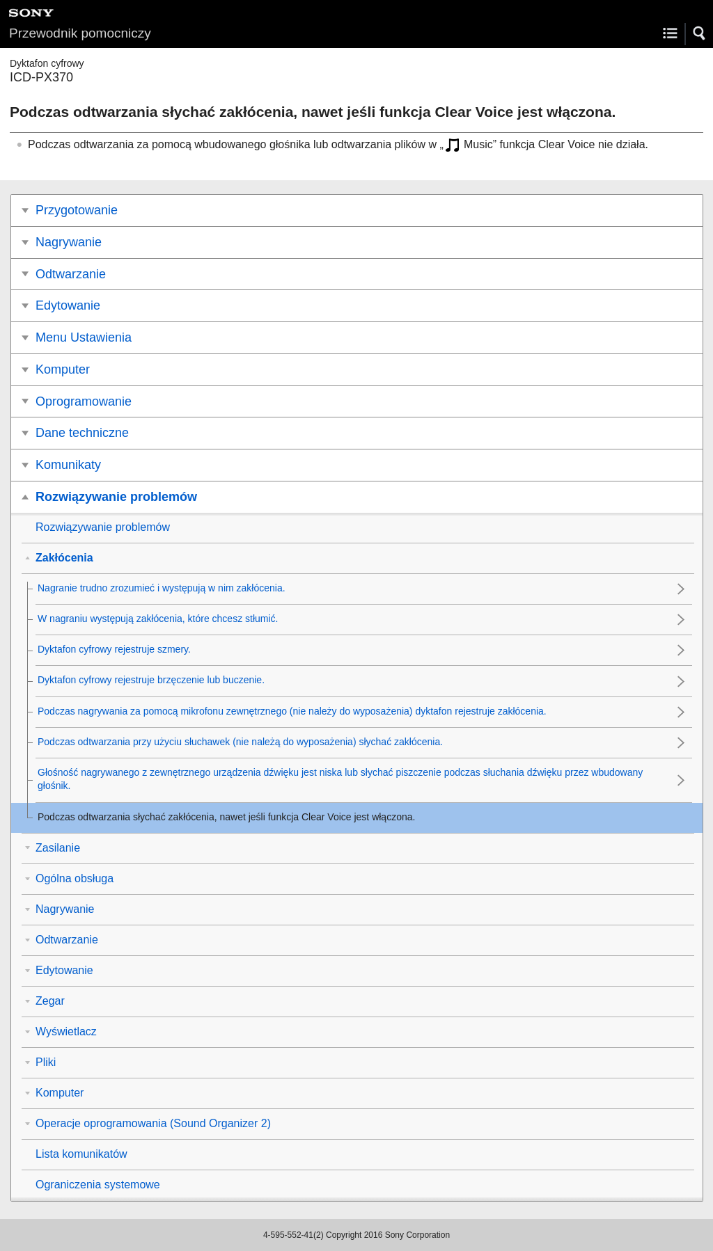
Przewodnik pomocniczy (80, 33)
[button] (700, 33)
